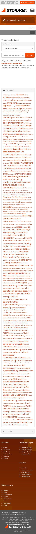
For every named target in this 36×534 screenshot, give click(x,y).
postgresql (7, 312)
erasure (6, 184)
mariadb (23, 249)
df (12, 160)
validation (14, 398)
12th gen (8, 95)
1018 (4, 95)
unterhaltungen (28, 392)
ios (30, 224)
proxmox (12, 315)
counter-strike (6, 141)
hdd (18, 209)
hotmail (23, 211)
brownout (11, 120)
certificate (19, 128)
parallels (25, 288)
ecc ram (21, 171)
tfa (28, 374)
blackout (28, 117)
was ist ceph (17, 411)
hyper (27, 211)
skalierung (16, 349)
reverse (11, 333)
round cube (8, 335)
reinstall (26, 325)
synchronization (26, 370)
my (4, 263)
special (28, 358)
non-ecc (5, 273)
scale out (18, 338)
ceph (17, 125)
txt (17, 387)
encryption (26, 174)
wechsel (13, 416)
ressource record (10, 330)
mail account (6, 249)
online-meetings (20, 280)
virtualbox (13, 406)
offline (22, 278)
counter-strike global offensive (19, 141)
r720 (16, 318)
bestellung (17, 115)
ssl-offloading (6, 363)
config (5, 136)
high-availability (24, 209)
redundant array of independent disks (17, 323)
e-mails (6, 171)
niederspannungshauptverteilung (12, 271)
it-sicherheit (15, 235)
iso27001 (16, 229)
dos (12, 168)
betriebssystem (10, 117)
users (30, 395)
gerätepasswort (16, 207)
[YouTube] (17, 3)
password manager (11, 293)
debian (7, 157)
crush (13, 143)
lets (29, 240)
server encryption (17, 344)
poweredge (23, 312)
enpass (27, 182)
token (18, 376)
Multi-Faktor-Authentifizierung (15, 255)
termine (16, 374)
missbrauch (15, 252)
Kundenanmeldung (27, 2)
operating (5, 285)
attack (10, 108)
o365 (20, 276)
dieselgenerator (21, 160)
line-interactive (19, 243)
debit (10, 157)
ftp (20, 202)
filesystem (23, 197)
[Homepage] (14, 10)
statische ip (26, 363)
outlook (5, 288)
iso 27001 (7, 229)
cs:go (25, 144)
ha (9, 209)
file (13, 197)
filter (29, 197)
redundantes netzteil (8, 325)
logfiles (6, 246)
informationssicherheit (13, 221)
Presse (4, 492)
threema (5, 376)
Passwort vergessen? (26, 470)
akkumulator (20, 100)
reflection (17, 325)
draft (20, 168)
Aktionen (4, 496)
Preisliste (4, 458)
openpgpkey (21, 282)
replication (7, 327)
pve (17, 315)
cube (29, 143)
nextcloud (22, 268)
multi (21, 251)
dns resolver (16, 166)
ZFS (26, 422)
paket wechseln (14, 288)
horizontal (5, 211)
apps (9, 105)
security (17, 341)
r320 (7, 318)
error (17, 188)
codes (14, 134)
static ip (16, 363)
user (19, 395)
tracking (28, 376)
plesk (15, 310)
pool (21, 310)
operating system (16, 285)
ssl (23, 360)
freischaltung (15, 202)
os (29, 285)
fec (28, 195)
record (5, 323)
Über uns (4, 490)
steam (4, 365)
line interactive (11, 243)
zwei (4, 425)
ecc (18, 171)
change (26, 128)
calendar (7, 125)
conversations (26, 139)
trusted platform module (14, 381)
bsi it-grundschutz (11, 122)
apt (14, 106)
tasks (12, 373)
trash (25, 379)
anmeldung (12, 103)
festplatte (7, 197)
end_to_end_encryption (13, 182)
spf (12, 360)
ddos (30, 155)
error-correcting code (8, 190)
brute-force (19, 120)
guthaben (5, 209)
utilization (9, 398)
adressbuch (8, 100)
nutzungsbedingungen (13, 276)
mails (16, 249)
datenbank (19, 151)
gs (28, 207)
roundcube (18, 335)
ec (15, 171)
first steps (13, 200)
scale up (23, 338)
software (30, 350)
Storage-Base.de (19, 530)
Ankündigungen (24, 472)
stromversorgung (21, 368)
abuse (26, 95)
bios (18, 117)
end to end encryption (13, 176)
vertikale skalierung (27, 400)
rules (29, 336)
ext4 (13, 192)
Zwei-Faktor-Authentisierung (19, 425)
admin (27, 97)
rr (26, 335)
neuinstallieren (16, 268)
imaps (29, 215)
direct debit (6, 163)
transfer (19, 379)
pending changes (26, 305)
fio (10, 200)
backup (20, 111)
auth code (8, 111)
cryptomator (20, 144)
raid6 (7, 321)
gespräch (23, 207)
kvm (20, 240)
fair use (15, 195)
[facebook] (2, 3)
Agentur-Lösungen (25, 447)
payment (23, 299)
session (27, 344)
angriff (5, 103)
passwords (25, 293)
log (29, 243)
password (27, 291)
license (5, 243)
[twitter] (8, 3)
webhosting (8, 414)
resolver (26, 327)
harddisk (12, 209)
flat (17, 200)
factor (4, 195)
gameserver (9, 204)
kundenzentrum (10, 240)
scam (27, 338)
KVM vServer (5, 449)
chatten (31, 128)
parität (6, 291)
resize (15, 327)
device (28, 157)
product (6, 315)
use (15, 395)
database (19, 149)
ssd (20, 360)
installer (12, 224)
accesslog (17, 97)
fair (12, 195)
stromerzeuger (9, 368)
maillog (12, 249)
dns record (8, 165)
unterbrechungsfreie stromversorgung (13, 392)
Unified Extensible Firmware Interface (16, 388)
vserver (12, 411)
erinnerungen (9, 187)
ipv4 (23, 227)
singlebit (14, 347)
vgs (4, 403)
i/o (21, 216)
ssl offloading (28, 360)
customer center (10, 146)
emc (13, 174)
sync (28, 368)
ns (26, 273)
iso (29, 227)
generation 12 (21, 204)
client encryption (10, 131)
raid (29, 317)
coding (19, 134)
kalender (7, 238)
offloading (27, 278)
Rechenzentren (6, 499)
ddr (4, 157)
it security (24, 229)
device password (7, 160)
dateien (27, 149)
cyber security (24, 146)
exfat (9, 193)
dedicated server (16, 157)
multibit (27, 257)
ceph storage (25, 125)
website (6, 416)
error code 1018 (23, 188)
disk (11, 163)
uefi (20, 387)
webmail (25, 414)
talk (8, 374)
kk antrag (21, 238)
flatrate (21, 200)
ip (3, 227)
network (18, 265)
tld (15, 376)
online (4, 280)
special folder (6, 360)
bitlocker (22, 117)
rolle (21, 333)
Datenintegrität (10, 154)
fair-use (20, 195)
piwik (12, 310)
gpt (27, 207)
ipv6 (26, 227)
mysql (7, 262)
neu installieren (7, 268)
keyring (17, 238)
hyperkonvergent (21, 213)
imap (24, 215)
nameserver (16, 262)
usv (4, 397)
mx (30, 260)
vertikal (20, 400)
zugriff (30, 422)
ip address (7, 227)
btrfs (21, 122)
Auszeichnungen (6, 494)
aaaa (22, 94)
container (19, 137)
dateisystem (8, 151)
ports (23, 310)
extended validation (26, 193)
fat (26, 195)
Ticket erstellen (24, 476)
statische (20, 363)
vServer (4, 447)
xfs (16, 422)
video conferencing (10, 403)
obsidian (10, 278)
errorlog (17, 190)
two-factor (13, 384)
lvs (16, 246)
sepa (26, 341)
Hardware (5, 501)
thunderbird (11, 376)
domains (7, 168)
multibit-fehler (14, 260)
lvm (15, 246)
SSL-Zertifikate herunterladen (11, 63)
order (25, 285)
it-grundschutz (18, 232)
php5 (21, 307)
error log (30, 188)
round (26, 333)
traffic (13, 379)
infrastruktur (6, 224)
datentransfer (20, 155)
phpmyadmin (6, 310)
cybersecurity (9, 149)
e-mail (28, 168)
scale (13, 338)
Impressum (19, 515)
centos (13, 126)
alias (26, 100)
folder (24, 200)
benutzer (11, 115)
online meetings (11, 280)
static (12, 363)
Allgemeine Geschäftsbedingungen (12, 513)
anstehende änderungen (24, 103)
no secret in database (27, 271)
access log (11, 97)
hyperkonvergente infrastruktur (11, 216)
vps (8, 411)
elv (31, 171)
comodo (24, 134)
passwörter (13, 296)
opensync (30, 283)
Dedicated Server (6, 454)
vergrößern (21, 398)
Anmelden (31, 27)
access (6, 97)
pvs (19, 315)
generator (7, 207)
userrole (25, 395)
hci (16, 209)
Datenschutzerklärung (14, 514)
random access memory (19, 321)
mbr (28, 249)
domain (27, 165)
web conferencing (26, 411)
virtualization (20, 406)
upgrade (6, 395)
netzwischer (27, 265)
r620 (13, 318)
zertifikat (21, 422)
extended (18, 193)
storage (10, 365)
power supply (16, 312)
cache (30, 123)
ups (12, 395)
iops (27, 224)
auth (4, 111)
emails (10, 174)
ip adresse (13, 227)
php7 (24, 307)
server (6, 344)
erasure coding (17, 184)
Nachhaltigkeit (6, 503)
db (26, 154)
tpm (24, 376)
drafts (23, 168)
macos (23, 246)
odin (14, 278)
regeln (21, 325)
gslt (31, 207)
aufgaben (21, 108)
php (10, 307)
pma (18, 310)
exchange (5, 193)
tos (21, 376)
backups (13, 113)
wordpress (12, 422)
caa (27, 122)
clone (28, 131)
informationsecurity (12, 218)
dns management (25, 163)
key (12, 238)
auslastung (28, 108)
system (5, 374)
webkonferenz (17, 414)
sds (30, 338)
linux (26, 243)
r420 (10, 318)
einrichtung (27, 171)
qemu (22, 315)
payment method (10, 302)
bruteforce (25, 120)
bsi (29, 120)
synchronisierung (10, 370)
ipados (19, 227)
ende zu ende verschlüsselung (16, 178)
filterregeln (6, 200)
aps (12, 106)
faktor (23, 195)
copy (31, 139)
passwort (5, 296)
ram (11, 320)
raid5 (4, 321)
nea (23, 263)
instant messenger (20, 224)
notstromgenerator (16, 273)
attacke (15, 108)
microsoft (9, 252)
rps (25, 336)
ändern (30, 100)
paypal (20, 305)
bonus (4, 120)
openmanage (12, 283)
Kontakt (4, 505)
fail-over (9, 195)
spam (12, 355)
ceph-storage (9, 128)
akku (15, 100)
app (4, 105)
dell (23, 157)
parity (11, 291)
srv (18, 360)
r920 (22, 318)
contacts (12, 136)
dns (15, 163)
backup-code (25, 111)
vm (27, 408)
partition (19, 291)
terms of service (23, 374)
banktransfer (25, 113)
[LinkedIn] (11, 3)
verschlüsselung (10, 400)
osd (31, 285)
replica (30, 325)
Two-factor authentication (15, 386)
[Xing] (14, 3)
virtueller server (19, 408)
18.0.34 (13, 95)
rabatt (25, 318)
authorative (15, 111)
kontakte (28, 238)
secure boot (8, 341)
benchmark (6, 115)
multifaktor (24, 260)
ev (27, 190)
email (5, 174)
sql (15, 360)
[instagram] (5, 3)
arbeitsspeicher (23, 105)
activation (23, 97)
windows (21, 419)
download (16, 168)
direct (29, 160)
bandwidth (18, 113)
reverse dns (17, 333)
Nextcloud (5, 456)
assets (6, 108)
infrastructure (27, 221)
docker (22, 166)
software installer (7, 352)
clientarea (22, 131)
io (25, 224)
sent (22, 341)
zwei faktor (9, 425)
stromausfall (19, 365)
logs (11, 246)
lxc (19, 246)
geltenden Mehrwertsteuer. (21, 524)
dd (28, 155)
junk (23, 235)
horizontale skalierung (15, 211)
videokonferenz (20, 403)
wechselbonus (21, 417)
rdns (31, 321)
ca (24, 123)
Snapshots (24, 350)
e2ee (12, 171)
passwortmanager (11, 299)
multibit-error (6, 260)
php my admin (16, 307)
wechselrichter (12, 420)
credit (9, 144)
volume (5, 411)
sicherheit (7, 346)
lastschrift (24, 241)
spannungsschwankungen (14, 357)
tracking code (6, 379)
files (17, 197)
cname (6, 134)
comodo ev (30, 134)
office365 (18, 278)
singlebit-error (21, 347)
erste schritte (23, 190)
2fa (16, 94)
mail (29, 246)
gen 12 (15, 204)
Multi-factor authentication (16, 253)
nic (32, 268)
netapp (12, 265)
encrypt (18, 174)
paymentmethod (10, 304)
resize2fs (20, 327)
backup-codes (6, 113)
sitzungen (9, 350)
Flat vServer (5, 452)
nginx (28, 268)
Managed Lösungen (25, 449)
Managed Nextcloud (25, 452)
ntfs (4, 275)
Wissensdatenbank (25, 474)
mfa (4, 251)
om (31, 278)
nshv (29, 273)
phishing (5, 307)
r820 (19, 318)
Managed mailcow (25, 454)
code (10, 134)
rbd (28, 320)
